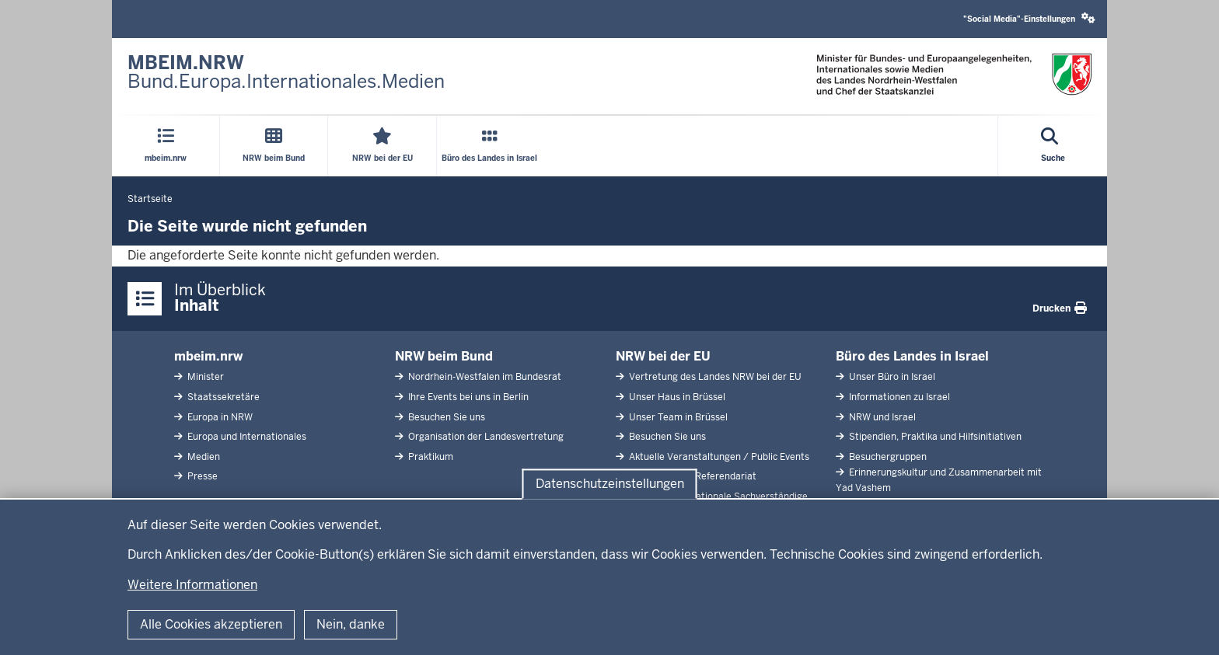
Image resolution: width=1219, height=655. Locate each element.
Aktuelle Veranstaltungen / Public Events (718, 457)
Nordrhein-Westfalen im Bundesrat (483, 377)
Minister (204, 377)
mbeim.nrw (208, 356)
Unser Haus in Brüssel (676, 397)
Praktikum (429, 457)
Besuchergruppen (887, 457)
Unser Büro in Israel (891, 377)
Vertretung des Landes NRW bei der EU (714, 377)
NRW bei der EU (663, 356)
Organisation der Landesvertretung (485, 436)
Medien (202, 457)
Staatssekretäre (222, 397)
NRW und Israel (881, 417)
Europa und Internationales (245, 436)
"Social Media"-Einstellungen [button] (1029, 18)
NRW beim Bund (444, 356)
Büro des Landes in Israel (912, 356)
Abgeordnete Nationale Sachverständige (717, 496)
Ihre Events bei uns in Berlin (467, 397)
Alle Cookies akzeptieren (211, 624)
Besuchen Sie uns (445, 417)
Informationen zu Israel (898, 397)
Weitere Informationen (192, 585)
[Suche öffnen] (1053, 146)
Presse (201, 476)
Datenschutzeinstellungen (610, 484)
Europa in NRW (219, 417)
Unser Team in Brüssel (677, 417)
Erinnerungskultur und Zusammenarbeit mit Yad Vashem (939, 479)
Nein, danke (350, 624)
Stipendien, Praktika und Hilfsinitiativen (934, 436)
